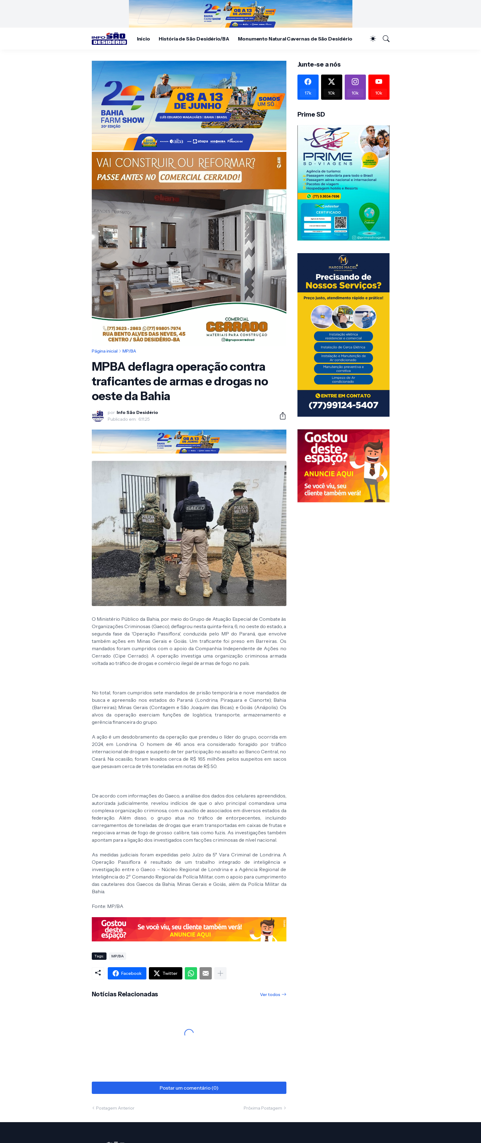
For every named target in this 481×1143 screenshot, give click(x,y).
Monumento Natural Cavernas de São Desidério (295, 39)
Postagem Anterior (115, 1108)
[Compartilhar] (280, 416)
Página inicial (105, 351)
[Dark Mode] (370, 39)
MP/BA (129, 351)
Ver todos (270, 994)
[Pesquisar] (383, 39)
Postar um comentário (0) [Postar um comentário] (189, 1088)
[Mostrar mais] (220, 973)
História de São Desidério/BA (194, 39)
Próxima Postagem (263, 1108)
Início (143, 39)
